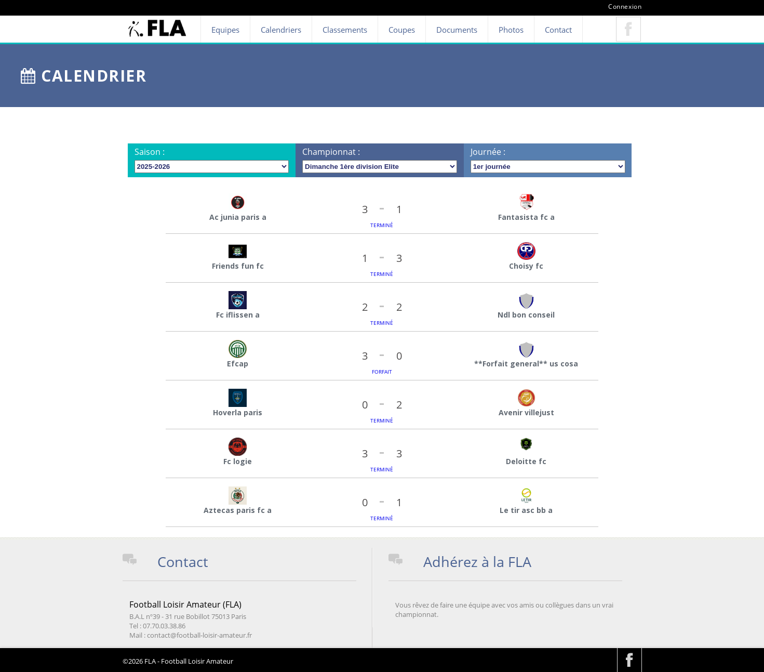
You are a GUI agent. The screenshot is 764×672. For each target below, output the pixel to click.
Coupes (401, 29)
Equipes (225, 29)
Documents (456, 29)
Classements (345, 29)
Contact (558, 29)
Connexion (624, 6)
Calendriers (281, 29)
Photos (511, 29)
